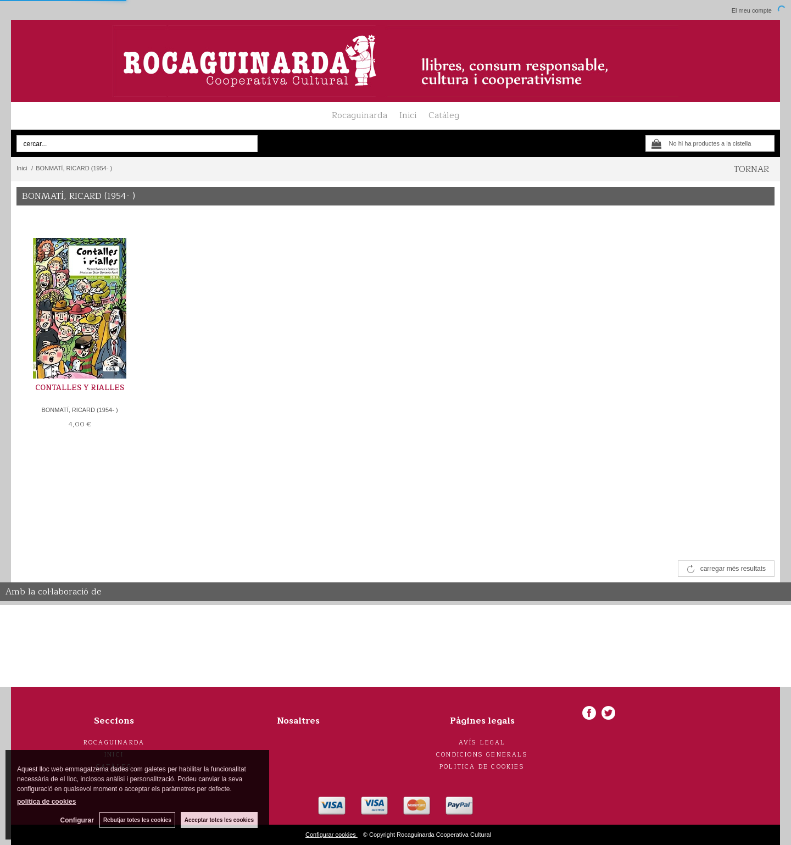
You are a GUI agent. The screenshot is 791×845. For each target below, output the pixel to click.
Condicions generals (482, 754)
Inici (407, 115)
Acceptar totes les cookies (219, 820)
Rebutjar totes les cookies (137, 820)
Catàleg (443, 115)
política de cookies (46, 801)
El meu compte (752, 10)
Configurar (77, 820)
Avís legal (482, 742)
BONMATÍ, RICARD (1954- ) (79, 410)
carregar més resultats (733, 568)
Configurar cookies (331, 834)
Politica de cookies (482, 766)
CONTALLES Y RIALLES (79, 388)
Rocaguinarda (359, 115)
